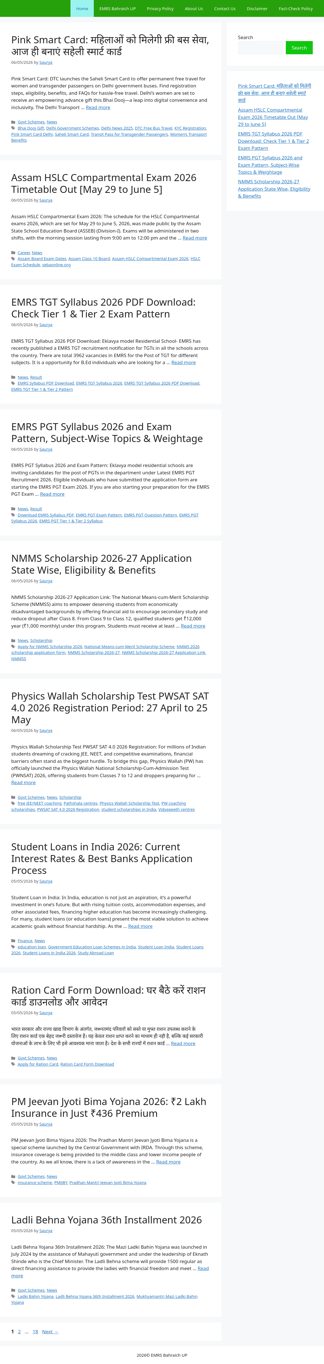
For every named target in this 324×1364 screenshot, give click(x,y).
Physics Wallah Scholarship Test (129, 803)
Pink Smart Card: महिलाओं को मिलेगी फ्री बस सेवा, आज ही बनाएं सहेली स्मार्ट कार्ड (110, 45)
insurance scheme (35, 1182)
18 (35, 1331)
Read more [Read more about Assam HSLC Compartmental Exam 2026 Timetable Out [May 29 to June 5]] (195, 238)
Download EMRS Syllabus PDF (46, 515)
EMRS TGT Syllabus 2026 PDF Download (161, 383)
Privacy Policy (160, 8)
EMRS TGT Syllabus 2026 (99, 383)
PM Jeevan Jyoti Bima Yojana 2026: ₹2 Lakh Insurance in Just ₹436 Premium (108, 1107)
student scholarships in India (128, 809)
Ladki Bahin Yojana (36, 1296)
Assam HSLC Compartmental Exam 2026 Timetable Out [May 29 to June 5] (104, 183)
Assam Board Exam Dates (42, 258)
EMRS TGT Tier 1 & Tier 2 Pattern (42, 389)
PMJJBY (60, 1182)
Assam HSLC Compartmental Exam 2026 (150, 258)
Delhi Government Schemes (72, 128)
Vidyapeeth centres (176, 809)
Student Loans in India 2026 (49, 952)
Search (245, 37)
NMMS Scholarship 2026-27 (94, 652)
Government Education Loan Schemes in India (92, 947)
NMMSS (18, 658)
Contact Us (225, 8)
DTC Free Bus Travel (153, 128)
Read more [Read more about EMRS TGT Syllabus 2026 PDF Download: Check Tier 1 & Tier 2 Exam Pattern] (184, 362)
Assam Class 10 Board (89, 258)
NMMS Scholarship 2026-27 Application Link (163, 652)
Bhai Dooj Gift (31, 128)
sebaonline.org (56, 264)
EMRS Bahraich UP (117, 8)
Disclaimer (257, 8)
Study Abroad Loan (96, 952)
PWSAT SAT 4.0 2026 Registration (68, 809)
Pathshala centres (80, 803)
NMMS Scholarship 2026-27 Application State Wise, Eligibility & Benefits (101, 563)
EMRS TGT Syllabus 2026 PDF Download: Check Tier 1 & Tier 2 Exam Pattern (103, 307)
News (52, 122)
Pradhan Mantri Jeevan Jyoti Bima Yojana (107, 1182)
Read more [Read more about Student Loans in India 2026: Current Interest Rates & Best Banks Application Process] (140, 926)
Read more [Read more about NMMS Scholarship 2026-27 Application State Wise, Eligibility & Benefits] (193, 626)
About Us (194, 8)
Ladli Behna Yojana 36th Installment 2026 (106, 1219)
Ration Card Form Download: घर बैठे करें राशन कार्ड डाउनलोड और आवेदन (108, 995)
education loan (32, 947)
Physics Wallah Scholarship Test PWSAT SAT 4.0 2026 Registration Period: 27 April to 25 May (110, 707)
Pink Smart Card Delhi (32, 134)
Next (50, 1331)
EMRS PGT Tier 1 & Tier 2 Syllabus (71, 521)
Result (36, 377)
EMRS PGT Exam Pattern (99, 515)
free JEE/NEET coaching (39, 803)
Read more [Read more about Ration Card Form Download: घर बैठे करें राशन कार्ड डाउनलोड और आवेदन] (183, 1043)
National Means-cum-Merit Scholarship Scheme (129, 646)
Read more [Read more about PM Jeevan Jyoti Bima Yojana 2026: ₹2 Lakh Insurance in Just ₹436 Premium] (168, 1161)
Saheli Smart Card (72, 134)
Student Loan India (156, 947)
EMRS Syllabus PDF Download (46, 383)
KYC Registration (190, 128)
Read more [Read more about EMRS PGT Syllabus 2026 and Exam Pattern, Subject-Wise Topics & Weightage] (52, 494)
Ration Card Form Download (87, 1064)
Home (82, 8)
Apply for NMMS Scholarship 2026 (50, 646)
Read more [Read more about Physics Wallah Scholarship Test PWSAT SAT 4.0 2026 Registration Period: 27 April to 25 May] (23, 782)
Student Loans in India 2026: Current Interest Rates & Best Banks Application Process (102, 858)
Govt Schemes (31, 122)
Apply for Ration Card (38, 1064)
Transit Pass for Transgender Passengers (129, 134)
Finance (25, 940)
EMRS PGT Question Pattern (150, 515)
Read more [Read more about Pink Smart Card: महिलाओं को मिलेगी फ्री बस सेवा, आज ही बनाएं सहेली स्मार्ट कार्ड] (98, 107)
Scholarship (41, 640)
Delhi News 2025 (117, 128)
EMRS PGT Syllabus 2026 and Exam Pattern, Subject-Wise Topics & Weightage (107, 432)
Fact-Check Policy (296, 8)
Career (24, 252)
